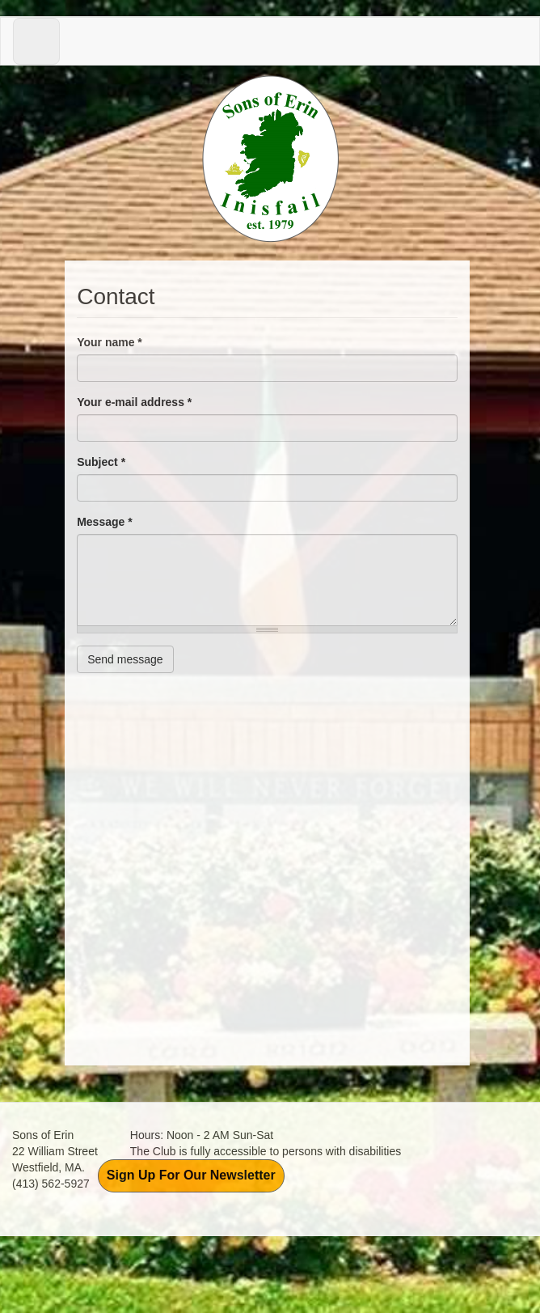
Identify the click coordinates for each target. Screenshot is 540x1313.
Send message (124, 659)
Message (105, 521)
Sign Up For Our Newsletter (191, 1175)
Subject (101, 461)
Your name (109, 342)
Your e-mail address (134, 402)
